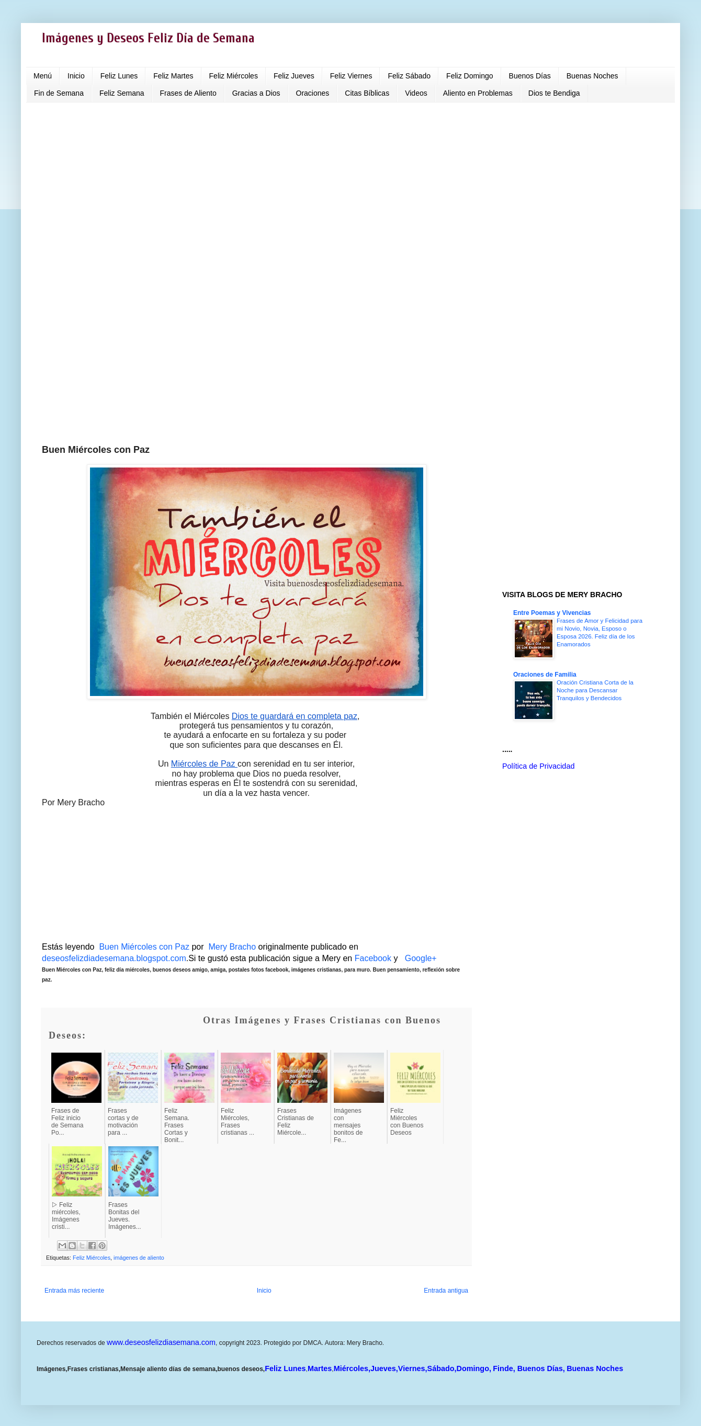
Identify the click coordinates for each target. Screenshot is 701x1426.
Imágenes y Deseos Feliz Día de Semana (148, 38)
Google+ (420, 958)
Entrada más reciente (74, 1290)
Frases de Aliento (188, 93)
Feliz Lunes (119, 76)
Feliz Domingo (469, 76)
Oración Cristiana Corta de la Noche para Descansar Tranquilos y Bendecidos (595, 690)
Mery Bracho (231, 946)
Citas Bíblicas (367, 93)
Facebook (373, 958)
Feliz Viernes (351, 76)
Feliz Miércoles (233, 76)
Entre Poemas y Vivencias (552, 613)
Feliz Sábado (409, 76)
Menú (42, 76)
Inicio (76, 76)
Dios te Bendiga (554, 93)
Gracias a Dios (256, 93)
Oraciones (313, 93)
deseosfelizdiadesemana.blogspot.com (114, 958)
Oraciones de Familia (544, 674)
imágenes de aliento (139, 1257)
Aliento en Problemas (478, 93)
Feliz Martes (173, 76)
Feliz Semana (121, 93)
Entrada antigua (446, 1290)
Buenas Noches (592, 76)
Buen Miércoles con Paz (144, 946)
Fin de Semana (59, 93)
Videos (416, 93)
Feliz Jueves (294, 76)
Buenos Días (530, 76)
